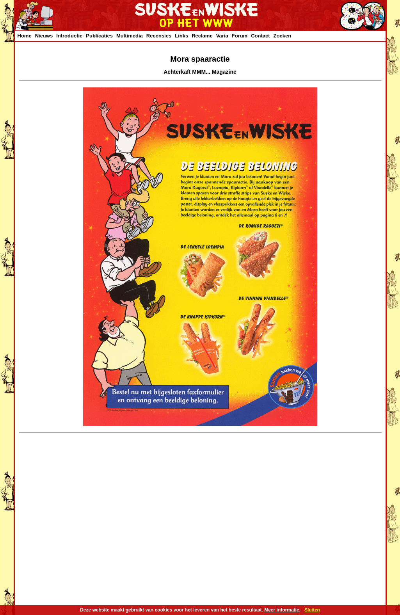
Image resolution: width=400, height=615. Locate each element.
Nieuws (44, 36)
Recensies (158, 36)
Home (25, 36)
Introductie (69, 36)
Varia (222, 36)
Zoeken (283, 36)
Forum (239, 36)
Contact (260, 36)
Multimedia (129, 36)
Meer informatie (281, 610)
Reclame (202, 36)
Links (181, 36)
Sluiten (312, 610)
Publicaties (99, 36)
